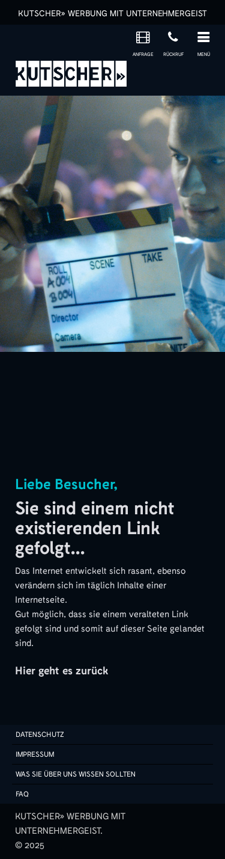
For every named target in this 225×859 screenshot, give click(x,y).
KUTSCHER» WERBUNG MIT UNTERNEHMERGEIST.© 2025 (70, 831)
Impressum (35, 754)
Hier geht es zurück (61, 671)
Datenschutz (40, 734)
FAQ (22, 794)
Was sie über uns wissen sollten (76, 774)
